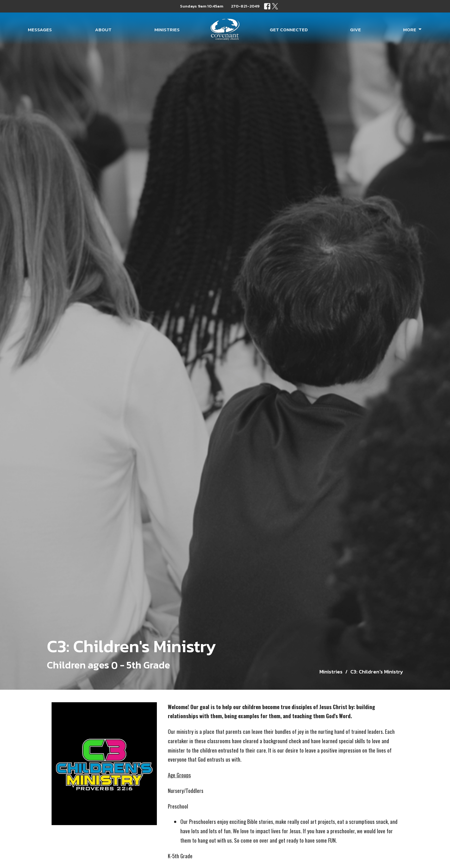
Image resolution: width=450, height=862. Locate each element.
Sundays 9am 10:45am (201, 6)
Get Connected (289, 29)
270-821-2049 (245, 6)
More (412, 29)
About (103, 29)
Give (355, 29)
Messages (40, 29)
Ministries (167, 29)
